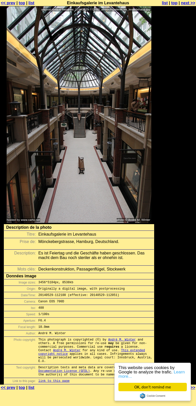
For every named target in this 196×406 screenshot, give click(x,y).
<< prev (8, 3)
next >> (188, 3)
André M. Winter (122, 347)
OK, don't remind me (152, 387)
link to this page (53, 396)
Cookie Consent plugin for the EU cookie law (152, 396)
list (31, 3)
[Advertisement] (175, 126)
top (22, 3)
